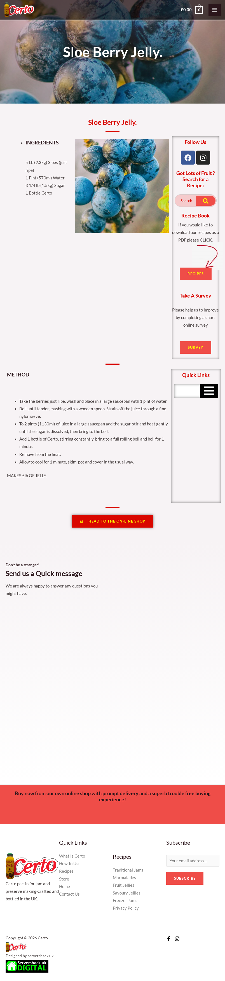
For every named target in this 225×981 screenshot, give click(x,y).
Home (64, 886)
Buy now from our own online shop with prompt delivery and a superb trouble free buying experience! (112, 796)
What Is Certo (72, 856)
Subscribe (185, 878)
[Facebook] (168, 938)
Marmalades (124, 877)
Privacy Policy (126, 908)
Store (64, 879)
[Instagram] (177, 938)
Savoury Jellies (126, 893)
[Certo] (19, 9)
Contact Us (69, 894)
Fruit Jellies (123, 885)
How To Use (70, 863)
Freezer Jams (125, 900)
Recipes (66, 871)
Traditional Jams (128, 870)
